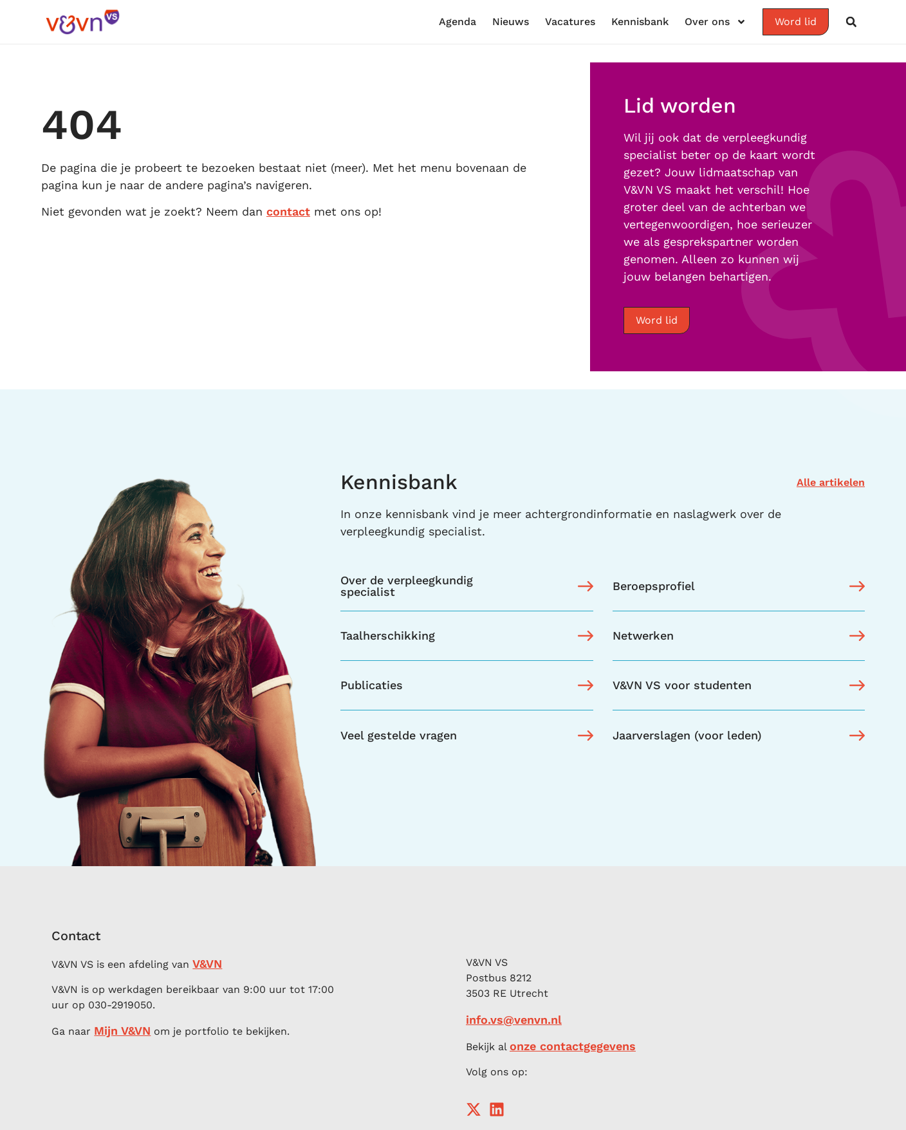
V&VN (207, 963)
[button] (851, 22)
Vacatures (570, 21)
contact (288, 211)
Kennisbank (640, 21)
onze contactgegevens (573, 1046)
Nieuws (510, 21)
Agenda (457, 21)
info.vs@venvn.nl (514, 1019)
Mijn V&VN (122, 1030)
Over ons (715, 22)
